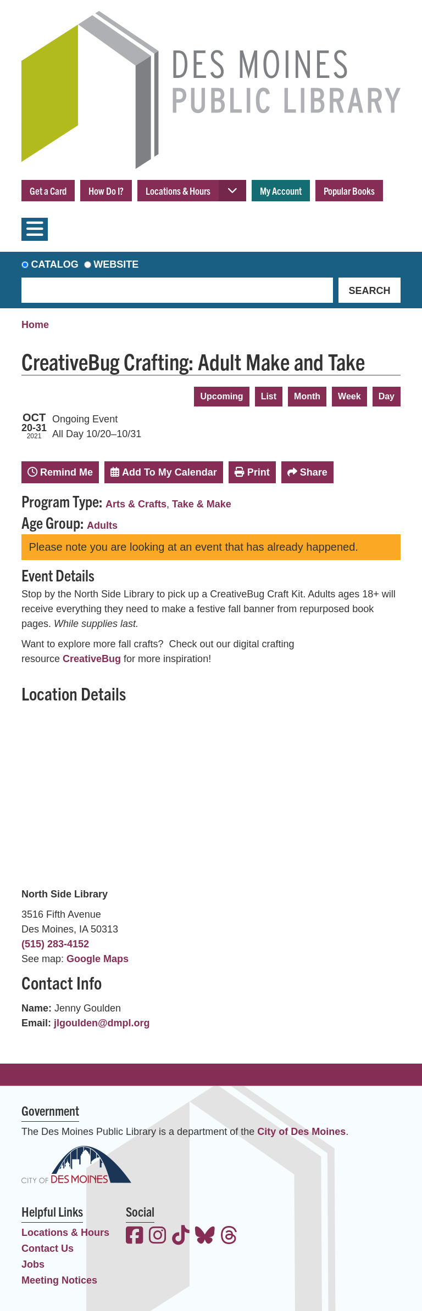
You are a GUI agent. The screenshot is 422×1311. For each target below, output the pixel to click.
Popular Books (349, 190)
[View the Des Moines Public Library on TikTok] (181, 1236)
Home (35, 324)
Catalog (55, 264)
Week (349, 396)
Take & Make (201, 504)
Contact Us (47, 1248)
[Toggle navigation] (34, 229)
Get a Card (48, 190)
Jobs (33, 1264)
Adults (102, 525)
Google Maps (97, 958)
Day (387, 396)
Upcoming (221, 396)
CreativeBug (92, 658)
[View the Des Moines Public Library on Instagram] (157, 1236)
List (268, 396)
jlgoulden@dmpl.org (102, 1023)
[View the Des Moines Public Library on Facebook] (134, 1236)
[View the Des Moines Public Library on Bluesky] (205, 1236)
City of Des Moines (301, 1131)
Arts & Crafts (136, 504)
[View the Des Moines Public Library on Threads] (229, 1236)
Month (307, 396)
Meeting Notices (59, 1280)
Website (115, 264)
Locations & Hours (178, 190)
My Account (281, 190)
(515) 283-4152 (55, 944)
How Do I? (106, 190)
